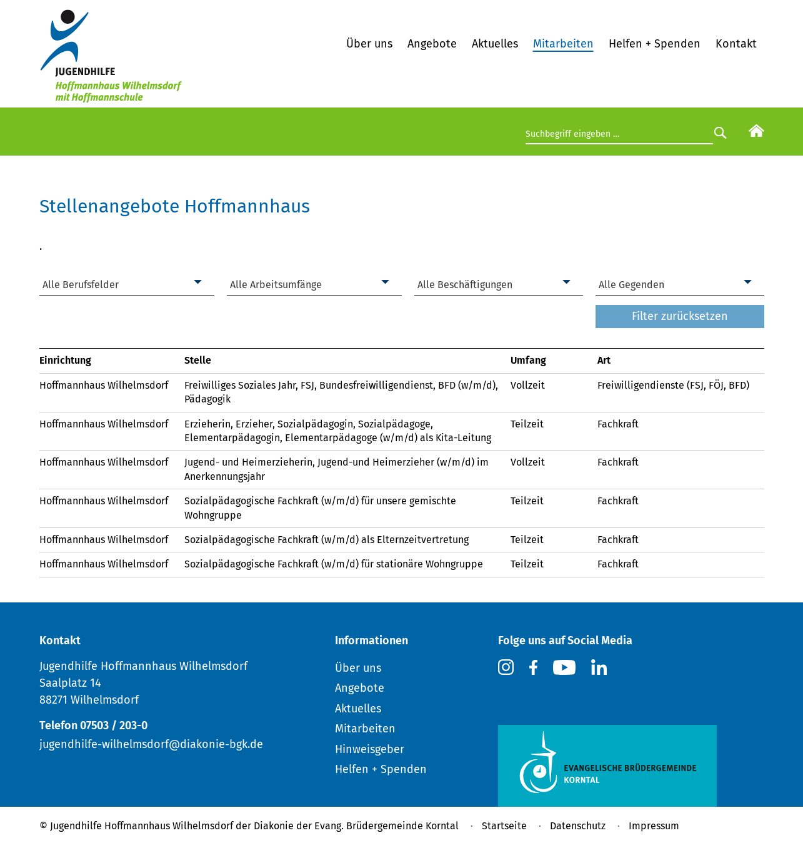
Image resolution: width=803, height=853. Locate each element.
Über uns (369, 44)
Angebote (432, 44)
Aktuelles (495, 44)
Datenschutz (578, 826)
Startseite (504, 826)
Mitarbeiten (563, 44)
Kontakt (736, 44)
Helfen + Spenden (655, 44)
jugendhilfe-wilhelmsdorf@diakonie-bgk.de (151, 744)
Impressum (654, 826)
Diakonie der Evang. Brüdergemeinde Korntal (356, 826)
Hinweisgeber (369, 749)
